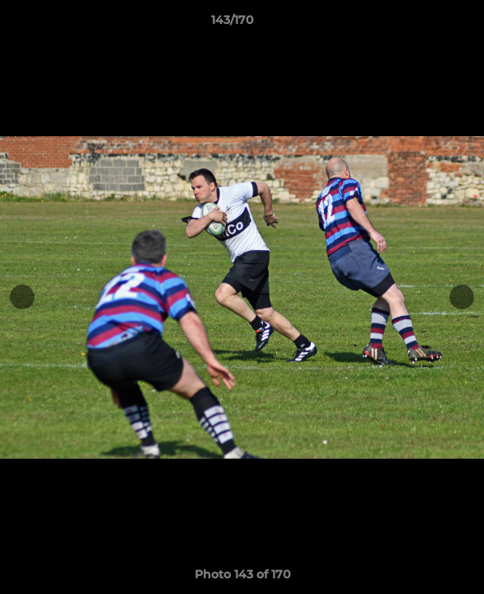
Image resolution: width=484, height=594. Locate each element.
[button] (425, 23)
